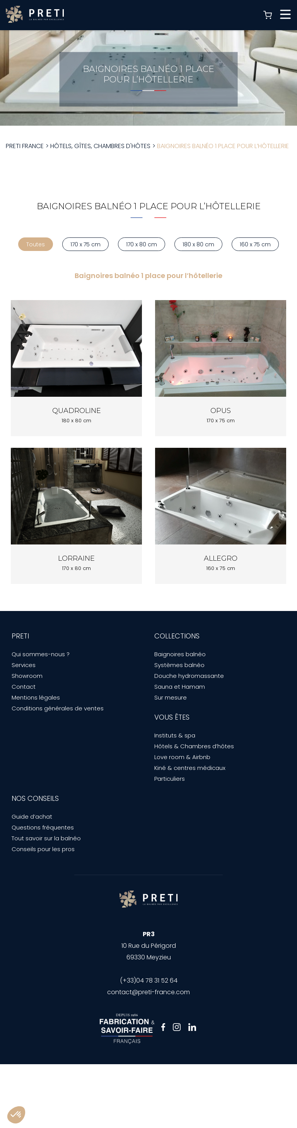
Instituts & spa (174, 735)
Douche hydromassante (189, 676)
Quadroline (76, 410)
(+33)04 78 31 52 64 (149, 980)
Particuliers (169, 779)
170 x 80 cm (141, 244)
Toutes (35, 244)
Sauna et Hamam (179, 687)
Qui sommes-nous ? (41, 654)
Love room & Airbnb (182, 757)
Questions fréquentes (43, 827)
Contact (24, 687)
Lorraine (76, 558)
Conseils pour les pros (43, 849)
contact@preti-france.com (148, 992)
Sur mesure (170, 697)
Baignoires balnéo (180, 654)
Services (24, 665)
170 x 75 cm (85, 244)
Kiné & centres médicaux (189, 768)
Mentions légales (36, 697)
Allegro (220, 558)
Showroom (27, 676)
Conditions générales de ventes (58, 708)
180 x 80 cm (198, 244)
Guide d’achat (32, 816)
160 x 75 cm (255, 244)
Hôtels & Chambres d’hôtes (194, 746)
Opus (220, 410)
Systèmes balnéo (179, 665)
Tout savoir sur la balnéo (46, 838)
